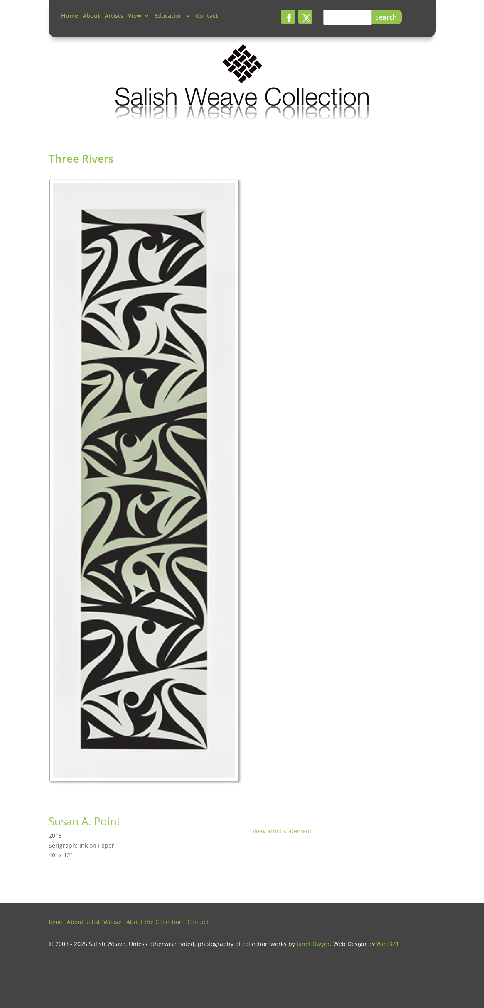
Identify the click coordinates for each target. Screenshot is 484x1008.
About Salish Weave (94, 922)
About (91, 16)
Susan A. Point (84, 821)
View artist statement (282, 831)
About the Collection (154, 922)
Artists (114, 16)
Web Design (349, 944)
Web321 (387, 944)
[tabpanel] (145, 482)
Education (168, 16)
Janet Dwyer (313, 944)
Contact (207, 16)
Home (69, 16)
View (134, 16)
